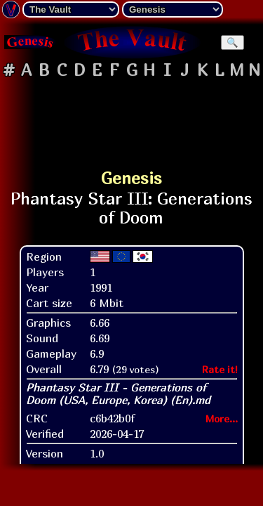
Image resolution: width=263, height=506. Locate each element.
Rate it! (220, 369)
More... (221, 418)
